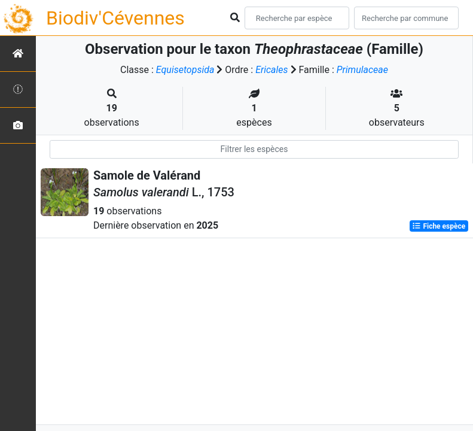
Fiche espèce (438, 226)
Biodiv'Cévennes (115, 18)
